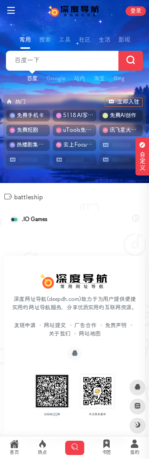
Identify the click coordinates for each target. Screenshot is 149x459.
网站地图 (90, 334)
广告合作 (85, 325)
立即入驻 (123, 102)
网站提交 (55, 325)
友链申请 (24, 325)
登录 (135, 11)
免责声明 (116, 325)
